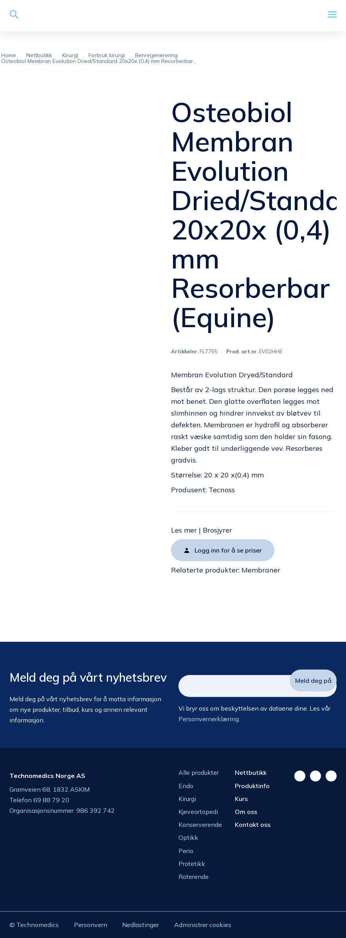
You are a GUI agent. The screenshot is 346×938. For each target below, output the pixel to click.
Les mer (184, 530)
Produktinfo (252, 786)
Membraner (260, 569)
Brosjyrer (217, 530)
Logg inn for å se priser (228, 550)
